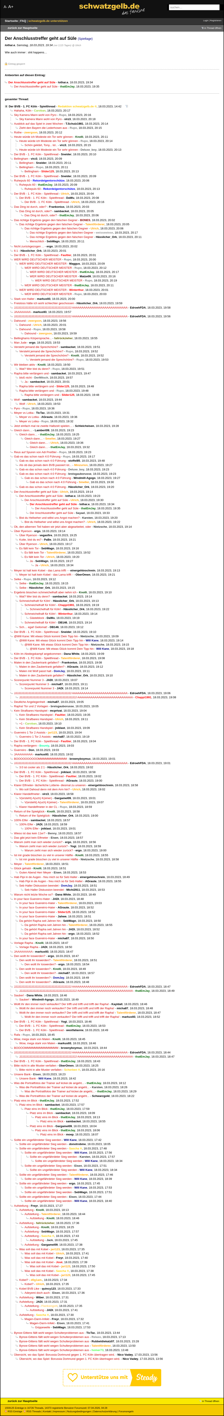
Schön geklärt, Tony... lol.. (40, 145)
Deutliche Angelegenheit (29, 702)
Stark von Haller (24, 298)
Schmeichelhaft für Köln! (34, 600)
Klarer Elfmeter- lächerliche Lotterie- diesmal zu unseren (50, 785)
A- (5, 7)
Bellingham (21, 158)
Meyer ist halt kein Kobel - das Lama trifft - (41, 570)
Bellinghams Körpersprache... (33, 338)
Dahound (20, 320)
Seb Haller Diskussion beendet (38, 885)
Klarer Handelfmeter (27, 794)
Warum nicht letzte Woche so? (33, 894)
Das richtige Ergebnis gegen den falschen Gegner (45, 220)
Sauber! (19, 995)
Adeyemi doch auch (37, 1292)
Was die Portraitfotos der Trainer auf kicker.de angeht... (49, 1083)
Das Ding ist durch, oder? (30, 206)
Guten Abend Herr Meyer (35, 872)
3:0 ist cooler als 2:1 (32, 767)
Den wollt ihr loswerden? (29, 956)
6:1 (16, 250)
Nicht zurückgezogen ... (29, 246)
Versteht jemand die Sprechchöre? (36, 347)
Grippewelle (42, 1327)
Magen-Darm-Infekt (36, 1319)
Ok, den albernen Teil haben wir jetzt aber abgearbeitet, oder (52, 526)
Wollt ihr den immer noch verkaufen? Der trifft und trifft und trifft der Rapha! (61, 1004)
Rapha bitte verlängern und (31, 373)
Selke (17, 579)
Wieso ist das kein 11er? (29, 833)
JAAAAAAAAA (23, 754)
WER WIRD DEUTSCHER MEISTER (37, 259)
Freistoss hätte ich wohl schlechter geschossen (44, 303)
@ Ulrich (76, 45)
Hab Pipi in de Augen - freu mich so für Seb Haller (45, 877)
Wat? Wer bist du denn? (34, 368)
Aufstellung (21, 1205)
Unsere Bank (22, 1074)
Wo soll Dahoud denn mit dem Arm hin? (44, 789)
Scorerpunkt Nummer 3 (29, 680)
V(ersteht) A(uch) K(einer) (35, 798)
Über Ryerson (23, 531)
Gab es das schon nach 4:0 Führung (37, 456)
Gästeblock (37, 618)
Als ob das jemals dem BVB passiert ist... (45, 465)
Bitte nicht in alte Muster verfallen (35, 1065)
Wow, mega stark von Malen (32, 1039)
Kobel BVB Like (29, 1288)
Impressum (59, 1411)
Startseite (12, 21)
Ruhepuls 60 (22, 180)
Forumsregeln (126, 1411)
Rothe (18, 132)
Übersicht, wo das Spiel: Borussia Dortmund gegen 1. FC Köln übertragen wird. (64, 1354)
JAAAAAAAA (22, 312)
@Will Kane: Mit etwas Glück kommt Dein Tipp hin (46, 636)
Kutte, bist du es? (30, 539)
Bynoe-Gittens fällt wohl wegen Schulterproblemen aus (49, 1332)
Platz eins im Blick (25, 1100)
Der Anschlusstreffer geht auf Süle (36, 86)
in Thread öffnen (212, 28)
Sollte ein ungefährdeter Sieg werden (37, 1140)
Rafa (17, 1034)
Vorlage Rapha (23, 943)
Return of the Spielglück (29, 811)
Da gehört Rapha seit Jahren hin (40, 920)
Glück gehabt (22, 868)
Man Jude (20, 342)
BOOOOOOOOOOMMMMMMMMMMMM (40, 758)
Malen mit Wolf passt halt (35, 671)
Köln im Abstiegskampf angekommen (37, 653)
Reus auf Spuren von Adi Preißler (35, 452)
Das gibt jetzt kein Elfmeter (31, 837)
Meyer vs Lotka (23, 412)
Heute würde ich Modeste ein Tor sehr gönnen (43, 136)
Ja (26, 381)
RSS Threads (32, 1411)
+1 (21, 723)
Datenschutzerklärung (105, 1411)
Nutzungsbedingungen (79, 1411)
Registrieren (215, 20)
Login (205, 20)
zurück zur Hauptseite (22, 28)
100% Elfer (21, 820)
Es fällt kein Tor (29, 548)
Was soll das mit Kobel (33, 1249)
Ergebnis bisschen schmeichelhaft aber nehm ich (45, 592)
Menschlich (37, 241)
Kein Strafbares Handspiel (30, 710)
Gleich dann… (23, 430)
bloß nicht (25, 377)
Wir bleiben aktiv (24, 364)
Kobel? (23, 1280)
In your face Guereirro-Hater (32, 899)
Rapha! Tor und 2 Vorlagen (31, 706)
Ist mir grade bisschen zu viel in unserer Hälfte (43, 855)
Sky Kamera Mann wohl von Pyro (35, 115)
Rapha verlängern (25, 745)
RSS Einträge (13, 1411)
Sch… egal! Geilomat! (33, 627)
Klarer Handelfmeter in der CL (38, 806)
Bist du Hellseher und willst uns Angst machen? (49, 517)
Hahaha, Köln (23, 110)
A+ (10, 6)
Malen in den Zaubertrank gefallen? (36, 662)
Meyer (18, 864)
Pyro (17, 408)
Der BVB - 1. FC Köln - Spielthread (32, 106)
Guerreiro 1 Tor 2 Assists (29, 732)
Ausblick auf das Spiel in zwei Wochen (38, 123)
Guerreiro (20, 750)
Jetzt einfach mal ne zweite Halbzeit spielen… (43, 426)
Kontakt (47, 1411)
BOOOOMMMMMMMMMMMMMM (36, 1047)
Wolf (17, 399)
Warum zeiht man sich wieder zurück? (38, 842)
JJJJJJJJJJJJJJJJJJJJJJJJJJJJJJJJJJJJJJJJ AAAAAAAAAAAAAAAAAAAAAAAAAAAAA (71, 307)
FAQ (23, 21)
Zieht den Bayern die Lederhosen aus (43, 127)
